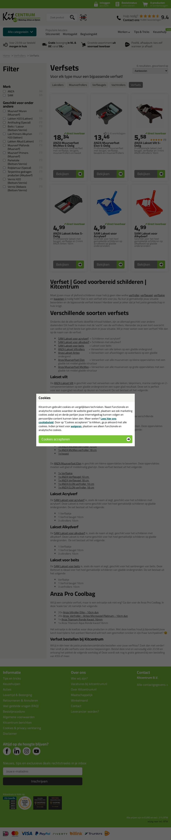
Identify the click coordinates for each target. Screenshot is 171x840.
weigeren (76, 426)
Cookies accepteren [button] (56, 439)
